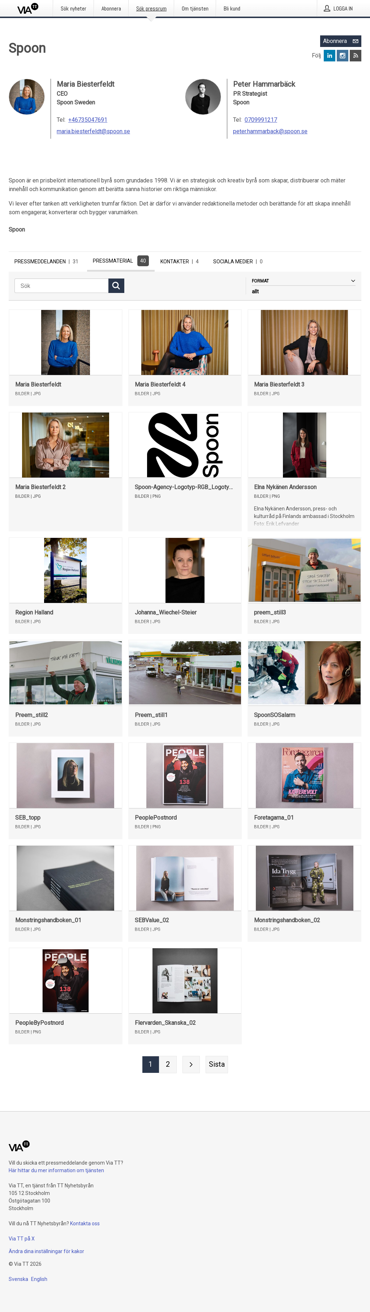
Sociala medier (239, 261)
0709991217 (261, 119)
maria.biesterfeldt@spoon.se (93, 131)
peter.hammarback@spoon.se (270, 131)
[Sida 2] (168, 1066)
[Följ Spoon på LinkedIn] (329, 55)
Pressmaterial (121, 260)
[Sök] (61, 287)
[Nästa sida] (191, 1066)
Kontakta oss (85, 1223)
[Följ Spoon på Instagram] (342, 55)
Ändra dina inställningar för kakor (46, 1251)
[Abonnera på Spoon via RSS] (355, 55)
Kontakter (181, 261)
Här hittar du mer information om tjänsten (56, 1170)
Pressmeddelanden (47, 261)
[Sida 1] (150, 1066)
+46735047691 (87, 119)
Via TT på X (22, 1239)
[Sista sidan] (217, 1066)
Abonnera (342, 41)
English (39, 1279)
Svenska (18, 1279)
